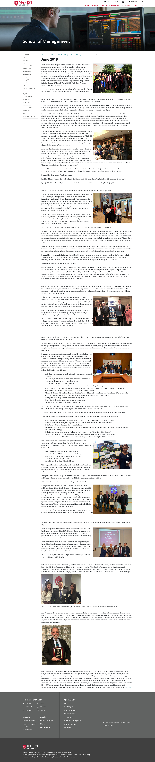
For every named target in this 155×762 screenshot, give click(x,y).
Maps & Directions (70, 710)
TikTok (42, 703)
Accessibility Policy (84, 755)
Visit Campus (68, 707)
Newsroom (67, 728)
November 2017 (27, 96)
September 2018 (27, 108)
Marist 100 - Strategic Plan (72, 721)
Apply (123, 2)
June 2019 (25, 85)
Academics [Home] (48, 55)
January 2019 (26, 80)
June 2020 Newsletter (29, 88)
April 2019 (25, 60)
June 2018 (25, 82)
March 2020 (26, 113)
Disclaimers (63, 755)
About (87, 5)
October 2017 (26, 99)
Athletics (135, 5)
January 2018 (26, 77)
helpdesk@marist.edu (68, 757)
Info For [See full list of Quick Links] (107, 2)
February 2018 (27, 68)
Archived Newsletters (29, 116)
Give (141, 2)
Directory (67, 703)
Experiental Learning (29, 720)
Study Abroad (27, 730)
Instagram (29, 703)
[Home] (42, 55)
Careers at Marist (69, 714)
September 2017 (27, 105)
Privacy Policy (72, 755)
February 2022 (27, 74)
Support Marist (69, 717)
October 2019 (26, 110)
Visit (116, 2)
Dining (42, 724)
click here (128, 687)
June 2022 (25, 57)
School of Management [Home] (77, 55)
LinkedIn (29, 710)
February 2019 (27, 71)
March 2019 (26, 91)
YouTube (43, 707)
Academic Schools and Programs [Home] (61, 55)
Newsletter (26, 54)
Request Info (133, 2)
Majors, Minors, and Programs (29, 725)
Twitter (42, 710)
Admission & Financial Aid (110, 5)
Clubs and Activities (46, 720)
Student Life (126, 5)
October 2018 (26, 102)
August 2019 (26, 63)
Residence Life (45, 727)
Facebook (29, 707)
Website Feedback (70, 724)
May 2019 (25, 93)
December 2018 (27, 66)
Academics (95, 5)
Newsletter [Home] (89, 55)
